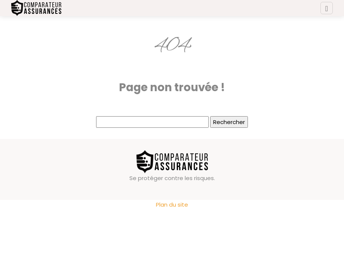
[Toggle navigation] (326, 8)
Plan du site (172, 204)
